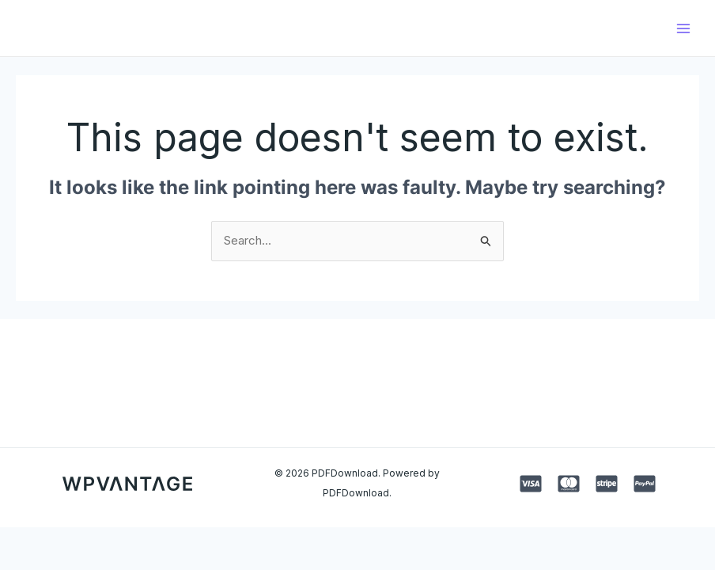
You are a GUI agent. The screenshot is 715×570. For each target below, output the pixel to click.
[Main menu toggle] (683, 28)
